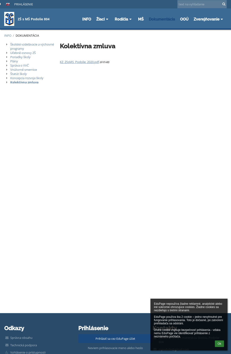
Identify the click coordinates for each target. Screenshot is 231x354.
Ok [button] (219, 343)
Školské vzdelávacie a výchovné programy (32, 46)
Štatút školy (18, 74)
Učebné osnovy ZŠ (23, 53)
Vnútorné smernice (23, 69)
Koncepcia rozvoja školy (26, 78)
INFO (7, 35)
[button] (7, 4)
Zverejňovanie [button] (209, 19)
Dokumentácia (27, 35)
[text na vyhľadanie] (202, 4)
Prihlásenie (23, 4)
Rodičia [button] (124, 19)
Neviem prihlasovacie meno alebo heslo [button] (115, 348)
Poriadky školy (20, 57)
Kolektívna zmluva (24, 82)
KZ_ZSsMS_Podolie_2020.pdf (79, 62)
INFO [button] (86, 19)
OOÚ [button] (184, 19)
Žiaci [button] (103, 19)
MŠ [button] (141, 19)
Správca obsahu (21, 338)
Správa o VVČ (19, 65)
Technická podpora (23, 345)
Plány (14, 61)
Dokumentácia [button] (162, 19)
